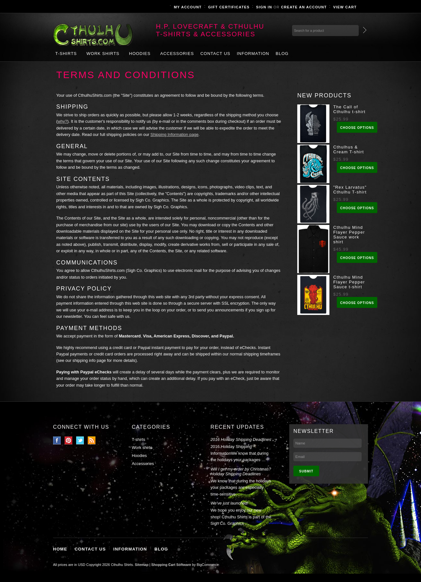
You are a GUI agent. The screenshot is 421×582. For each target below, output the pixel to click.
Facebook (57, 440)
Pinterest (69, 440)
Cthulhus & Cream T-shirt (348, 149)
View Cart (345, 7)
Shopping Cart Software (171, 565)
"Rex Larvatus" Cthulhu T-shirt (350, 189)
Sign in (264, 7)
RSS (92, 440)
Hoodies (140, 53)
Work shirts (103, 53)
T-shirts (66, 53)
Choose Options (357, 128)
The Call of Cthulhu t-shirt (349, 109)
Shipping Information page (174, 134)
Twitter (80, 440)
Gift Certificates (229, 7)
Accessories (177, 53)
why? (62, 121)
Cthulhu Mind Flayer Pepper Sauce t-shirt (349, 282)
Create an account (304, 7)
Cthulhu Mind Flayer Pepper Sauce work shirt (349, 234)
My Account (188, 7)
